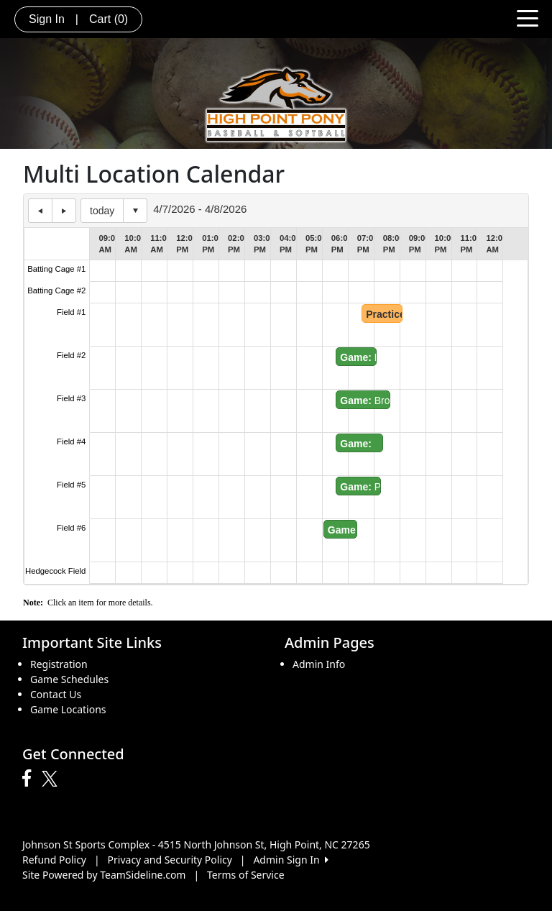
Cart (108, 19)
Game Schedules (69, 679)
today (102, 210)
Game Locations (68, 709)
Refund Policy (54, 859)
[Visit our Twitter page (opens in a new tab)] (51, 779)
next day (64, 210)
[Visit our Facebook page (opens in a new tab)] (30, 778)
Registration (59, 664)
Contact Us (55, 694)
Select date (135, 210)
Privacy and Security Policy (170, 859)
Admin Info (319, 664)
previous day (40, 210)
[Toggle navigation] (527, 17)
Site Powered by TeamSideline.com (103, 875)
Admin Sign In (290, 859)
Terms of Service (246, 875)
